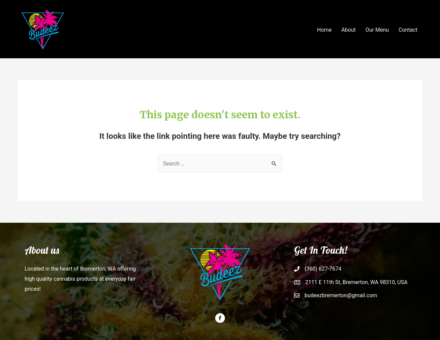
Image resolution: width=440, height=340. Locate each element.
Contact (408, 30)
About (348, 30)
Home (324, 30)
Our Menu (377, 30)
